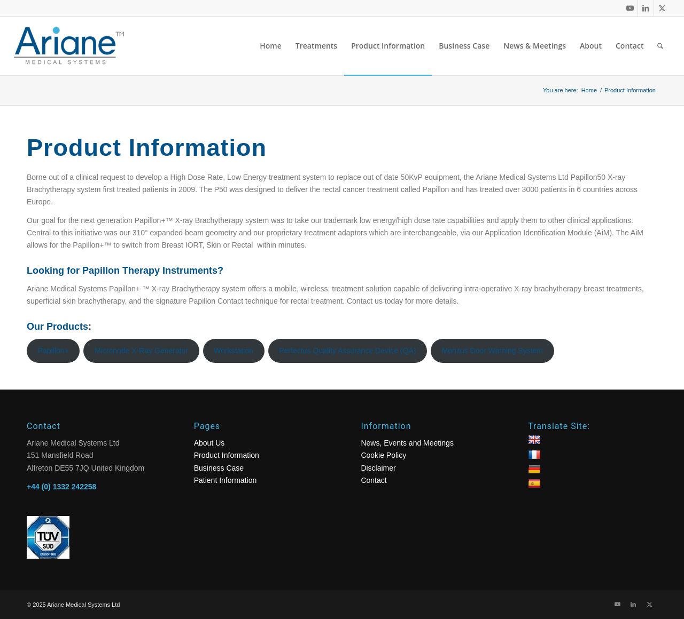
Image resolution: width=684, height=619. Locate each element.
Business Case (219, 468)
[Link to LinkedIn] (646, 8)
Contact (373, 480)
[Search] (660, 46)
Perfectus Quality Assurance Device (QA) (347, 350)
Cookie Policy (383, 455)
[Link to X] (662, 8)
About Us (209, 443)
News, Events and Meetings (407, 443)
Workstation (233, 350)
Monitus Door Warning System (492, 350)
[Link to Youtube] (630, 8)
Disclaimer (378, 468)
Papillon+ (53, 350)
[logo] (78, 46)
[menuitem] (271, 46)
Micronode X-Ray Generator (141, 350)
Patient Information (225, 480)
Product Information (226, 455)
